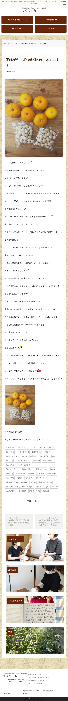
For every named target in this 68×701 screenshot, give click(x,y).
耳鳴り (39, 474)
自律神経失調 (43, 482)
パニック (34, 447)
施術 (51, 469)
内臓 (53, 456)
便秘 (23, 456)
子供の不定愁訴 (23, 465)
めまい (8, 452)
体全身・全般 (10, 456)
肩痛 (18, 478)
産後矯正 (19, 474)
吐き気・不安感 (21, 461)
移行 (29, 474)
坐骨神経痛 (47, 461)
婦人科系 (9, 465)
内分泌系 (43, 456)
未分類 (8, 474)
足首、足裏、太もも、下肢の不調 (18, 487)
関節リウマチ (41, 487)
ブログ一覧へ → (34, 501)
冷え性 (8, 461)
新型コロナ (40, 469)
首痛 (44, 491)
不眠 (45, 452)
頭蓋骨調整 (10, 491)
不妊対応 (35, 452)
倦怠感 (32, 456)
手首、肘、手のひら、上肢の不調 (18, 469)
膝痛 (31, 482)
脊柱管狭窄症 (10, 482)
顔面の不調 (33, 491)
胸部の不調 (40, 478)
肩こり (8, 478)
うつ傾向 (9, 447)
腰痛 (22, 482)
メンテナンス (21, 452)
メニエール (48, 447)
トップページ (8, 43)
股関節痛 (50, 474)
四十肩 (34, 461)
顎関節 (21, 491)
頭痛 (52, 487)
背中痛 (27, 478)
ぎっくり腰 (21, 447)
